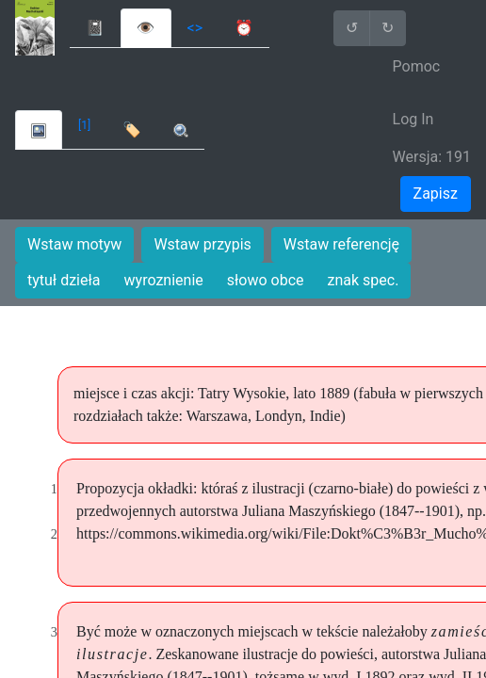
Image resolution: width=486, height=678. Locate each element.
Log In (413, 119)
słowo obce (265, 280)
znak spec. (363, 280)
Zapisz (435, 193)
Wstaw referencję (341, 244)
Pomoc (417, 66)
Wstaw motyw (74, 244)
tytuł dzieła (64, 280)
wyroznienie (163, 280)
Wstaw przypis (202, 244)
